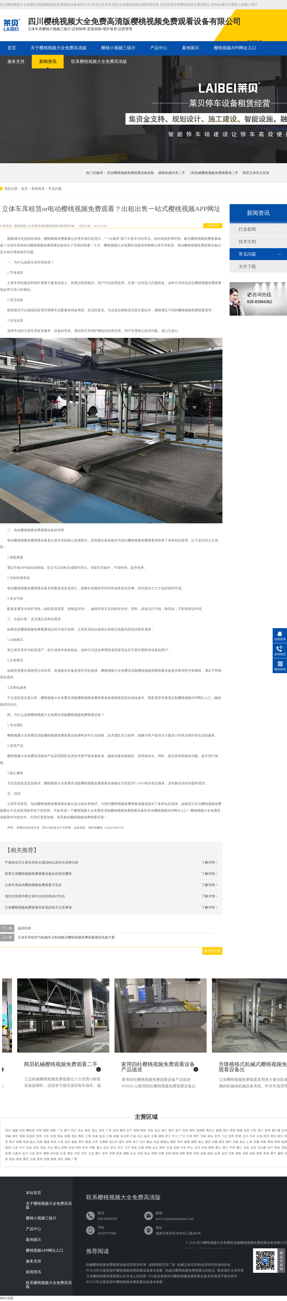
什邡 (189, 1136)
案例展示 (190, 47)
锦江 (164, 1130)
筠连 (43, 1147)
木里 (196, 1153)
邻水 (85, 1147)
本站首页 (33, 1193)
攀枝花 (30, 1130)
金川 (25, 1153)
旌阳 (161, 1136)
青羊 (171, 1130)
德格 (126, 1153)
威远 (74, 1142)
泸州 (39, 1130)
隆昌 (88, 1142)
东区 (74, 1136)
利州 (266, 1136)
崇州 (15, 1136)
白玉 (133, 1153)
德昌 (210, 1153)
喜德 (266, 1153)
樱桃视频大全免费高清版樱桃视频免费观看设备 (44, 226)
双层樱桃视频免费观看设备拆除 (130, 173)
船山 (33, 1142)
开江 (120, 1147)
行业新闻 (247, 229)
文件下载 (247, 266)
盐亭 (231, 1136)
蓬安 (208, 1142)
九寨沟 (16, 1153)
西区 (81, 1136)
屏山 (57, 1147)
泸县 (133, 1136)
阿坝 (143, 1130)
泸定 (77, 1153)
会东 (224, 1153)
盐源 (203, 1153)
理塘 (154, 1153)
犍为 (122, 1142)
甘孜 (150, 1130)
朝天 (280, 1136)
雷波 (19, 1159)
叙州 (8, 1147)
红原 (63, 1153)
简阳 (22, 1136)
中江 (175, 1136)
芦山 (190, 1147)
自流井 (30, 1136)
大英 (60, 1142)
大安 (46, 1136)
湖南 (67, 1159)
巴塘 (161, 1153)
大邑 (253, 1130)
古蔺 (154, 1136)
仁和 (88, 1136)
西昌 (189, 1153)
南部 (194, 1142)
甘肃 (47, 1159)
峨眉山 (164, 1142)
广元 (60, 1130)
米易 (95, 1136)
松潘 (8, 1153)
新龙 (119, 1153)
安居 (40, 1142)
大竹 (127, 1147)
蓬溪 (47, 1142)
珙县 (36, 1147)
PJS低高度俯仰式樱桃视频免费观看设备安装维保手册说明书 (193, 1276)
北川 (245, 1136)
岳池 (71, 1147)
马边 (156, 1142)
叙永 (147, 1136)
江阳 (109, 1136)
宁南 (231, 1153)
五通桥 (103, 1142)
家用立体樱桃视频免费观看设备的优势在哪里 (38, 874)
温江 (226, 1130)
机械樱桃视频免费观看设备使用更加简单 (116, 1265)
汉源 (169, 1147)
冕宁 (273, 1153)
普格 (238, 1153)
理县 (277, 1147)
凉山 (157, 1130)
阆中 (229, 1142)
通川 (99, 1147)
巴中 (129, 1130)
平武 (252, 1136)
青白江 (210, 1130)
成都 (15, 1130)
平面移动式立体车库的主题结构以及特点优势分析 (41, 862)
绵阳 (53, 1130)
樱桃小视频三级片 (118, 47)
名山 (155, 1147)
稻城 (175, 1153)
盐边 (102, 1136)
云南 (33, 1159)
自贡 (22, 1130)
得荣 (182, 1153)
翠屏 (277, 1142)
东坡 (235, 1142)
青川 (12, 1142)
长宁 (22, 1147)
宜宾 (102, 1130)
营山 (201, 1142)
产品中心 (158, 47)
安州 (217, 1136)
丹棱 (263, 1142)
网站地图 (6, 1298)
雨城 (148, 1147)
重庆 (26, 1159)
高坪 (180, 1142)
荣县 (60, 1136)
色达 (147, 1153)
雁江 (239, 1147)
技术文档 (247, 241)
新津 (267, 1130)
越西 (280, 1153)
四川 (8, 1130)
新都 (219, 1130)
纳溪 (116, 1136)
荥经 (162, 1147)
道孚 (105, 1153)
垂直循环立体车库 (230, 1270)
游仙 (210, 1136)
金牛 (178, 1130)
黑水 (39, 1153)
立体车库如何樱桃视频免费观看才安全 (33, 885)
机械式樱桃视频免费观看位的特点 (190, 1270)
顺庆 (173, 1142)
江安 (15, 1147)
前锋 (64, 1147)
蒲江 (260, 1130)
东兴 (67, 1142)
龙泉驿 (200, 1130)
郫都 (240, 1130)
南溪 (284, 1142)
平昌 (232, 1147)
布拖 (245, 1153)
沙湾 (95, 1142)
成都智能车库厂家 (162, 1265)
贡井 (39, 1136)
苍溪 (26, 1142)
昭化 (273, 1136)
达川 (106, 1147)
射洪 (53, 1142)
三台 (224, 1136)
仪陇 (215, 1142)
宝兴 (197, 1147)
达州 (115, 1130)
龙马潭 (124, 1136)
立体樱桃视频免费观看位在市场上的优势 (116, 1276)
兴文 (50, 1147)
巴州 (204, 1147)
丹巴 (84, 1153)
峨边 (149, 1142)
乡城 (168, 1153)
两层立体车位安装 (256, 173)
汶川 (270, 1147)
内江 (74, 1130)
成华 (192, 1130)
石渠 (140, 1153)
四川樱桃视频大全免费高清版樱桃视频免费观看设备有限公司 (242, 1243)
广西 (74, 1159)
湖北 (60, 1159)
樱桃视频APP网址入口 (235, 47)
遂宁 (67, 1130)
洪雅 (256, 1142)
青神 (270, 1142)
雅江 (98, 1153)
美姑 (12, 1159)
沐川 (142, 1142)
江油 (259, 1136)
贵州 (40, 1159)
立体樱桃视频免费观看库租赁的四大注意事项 (38, 907)
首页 (11, 47)
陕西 (53, 1159)
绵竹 (196, 1136)
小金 (32, 1153)
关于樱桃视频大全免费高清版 (59, 47)
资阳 (136, 1130)
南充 (87, 1130)
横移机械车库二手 (171, 173)
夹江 (135, 1142)
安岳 (246, 1147)
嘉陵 (187, 1142)
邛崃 (8, 1136)
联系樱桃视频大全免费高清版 (99, 61)
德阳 (46, 1130)
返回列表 (213, 225)
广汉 (182, 1136)
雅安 (122, 1130)
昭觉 (259, 1153)
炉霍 (112, 1153)
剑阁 (19, 1142)
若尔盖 (54, 1153)
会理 (217, 1153)
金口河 (113, 1142)
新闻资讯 (47, 61)
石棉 (176, 1147)
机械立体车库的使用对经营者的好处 (204, 1265)
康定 (70, 1153)
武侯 (185, 1130)
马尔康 (261, 1147)
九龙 (91, 1153)
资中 (81, 1142)
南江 (225, 1147)
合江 (140, 1136)
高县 (29, 1147)
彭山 (242, 1142)
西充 (222, 1142)
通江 (218, 1147)
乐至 (253, 1147)
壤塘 (46, 1153)
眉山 (95, 1130)
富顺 (67, 1136)
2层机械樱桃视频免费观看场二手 (214, 173)
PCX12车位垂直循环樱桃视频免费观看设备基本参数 (124, 1282)
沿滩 (53, 1136)
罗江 (168, 1136)
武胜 (78, 1147)
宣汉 (113, 1147)
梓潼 (238, 1136)
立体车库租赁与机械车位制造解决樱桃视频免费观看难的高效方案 (66, 937)
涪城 (203, 1136)
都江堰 (276, 1130)
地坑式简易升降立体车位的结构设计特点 (35, 896)
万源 (141, 1147)
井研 (129, 1142)
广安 (108, 1130)
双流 (233, 1130)
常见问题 (55, 188)
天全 (183, 1147)
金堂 (246, 1130)
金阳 (252, 1153)
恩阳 (211, 1147)
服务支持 (16, 61)
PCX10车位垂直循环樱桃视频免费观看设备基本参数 (124, 1270)
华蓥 (92, 1147)
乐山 (80, 1130)
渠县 (134, 1147)
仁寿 (249, 1142)
